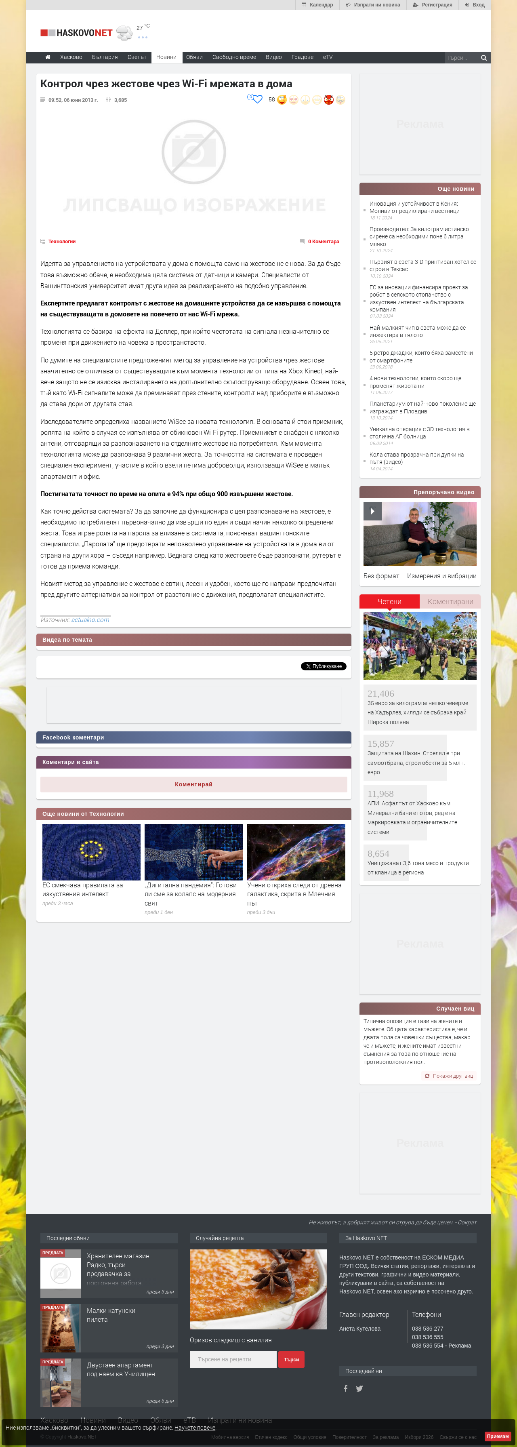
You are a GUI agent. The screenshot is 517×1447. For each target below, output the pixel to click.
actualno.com (90, 619)
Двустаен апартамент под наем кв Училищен (121, 1369)
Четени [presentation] (389, 601)
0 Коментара (323, 241)
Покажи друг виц (449, 1075)
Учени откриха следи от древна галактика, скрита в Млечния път (294, 893)
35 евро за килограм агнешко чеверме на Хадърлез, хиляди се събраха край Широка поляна (418, 712)
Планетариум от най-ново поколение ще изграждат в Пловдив (423, 407)
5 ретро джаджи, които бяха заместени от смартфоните (421, 356)
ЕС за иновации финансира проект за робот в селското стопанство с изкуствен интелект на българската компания (419, 298)
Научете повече (194, 1427)
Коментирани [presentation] (450, 601)
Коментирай (194, 784)
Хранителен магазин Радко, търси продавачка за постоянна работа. (118, 1269)
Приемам (498, 1436)
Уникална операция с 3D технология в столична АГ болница (420, 432)
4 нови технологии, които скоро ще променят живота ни (415, 381)
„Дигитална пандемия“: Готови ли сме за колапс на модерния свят (191, 893)
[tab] (389, 604)
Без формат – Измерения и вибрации (420, 575)
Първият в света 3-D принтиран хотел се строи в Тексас (423, 265)
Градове (302, 57)
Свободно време (234, 57)
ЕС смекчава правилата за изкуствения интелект (82, 889)
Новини (166, 57)
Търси (291, 1360)
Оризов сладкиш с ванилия (231, 1339)
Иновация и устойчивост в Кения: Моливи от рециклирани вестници (415, 207)
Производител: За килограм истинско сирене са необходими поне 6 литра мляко (419, 236)
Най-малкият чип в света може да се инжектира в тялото (418, 331)
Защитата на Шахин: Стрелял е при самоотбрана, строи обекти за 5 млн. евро (416, 762)
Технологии (62, 241)
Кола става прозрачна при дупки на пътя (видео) (417, 458)
